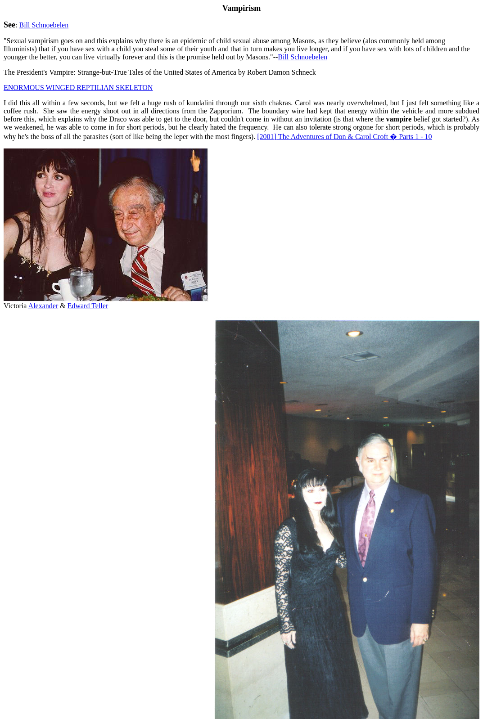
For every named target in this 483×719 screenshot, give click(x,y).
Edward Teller (88, 306)
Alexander (43, 306)
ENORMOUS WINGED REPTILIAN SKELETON (78, 87)
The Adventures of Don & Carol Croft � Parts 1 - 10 (344, 136)
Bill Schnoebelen (43, 25)
